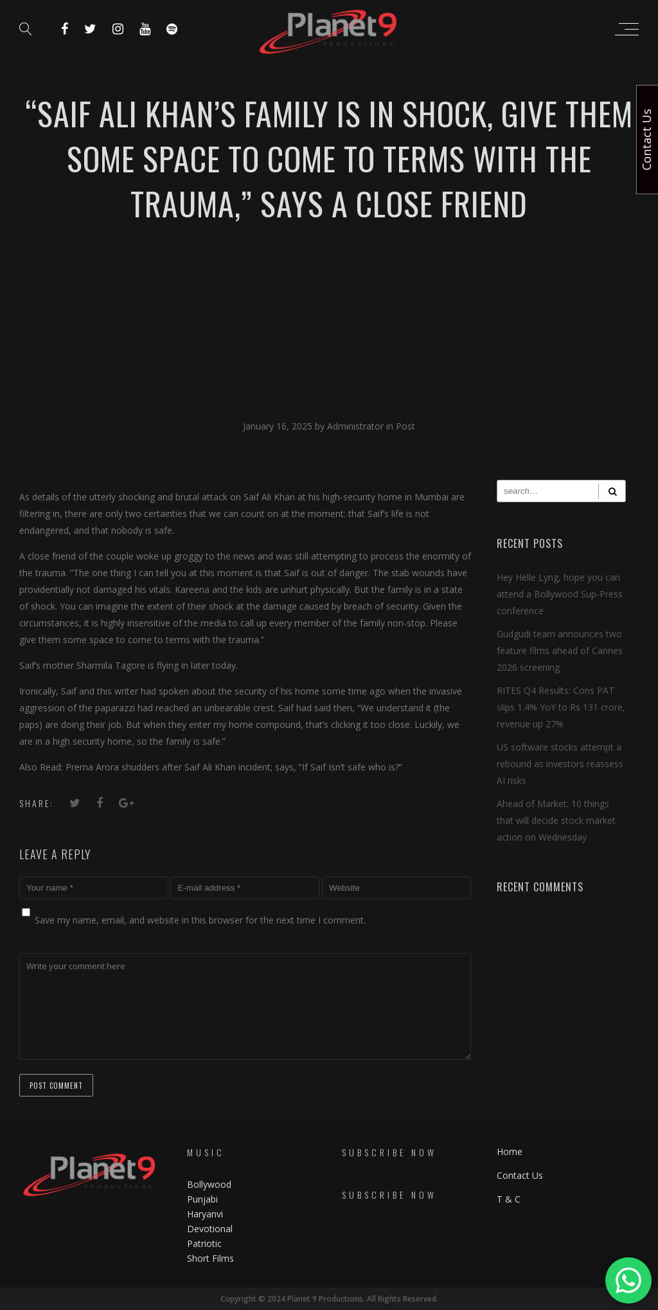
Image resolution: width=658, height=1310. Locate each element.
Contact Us (520, 1175)
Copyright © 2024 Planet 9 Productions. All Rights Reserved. (329, 1298)
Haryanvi (205, 1214)
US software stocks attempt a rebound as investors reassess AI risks (560, 764)
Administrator (356, 426)
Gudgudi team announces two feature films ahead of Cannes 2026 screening (560, 650)
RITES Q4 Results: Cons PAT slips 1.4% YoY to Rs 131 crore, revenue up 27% (561, 707)
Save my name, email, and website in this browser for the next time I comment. (200, 920)
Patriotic (205, 1243)
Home (509, 1151)
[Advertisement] (329, 322)
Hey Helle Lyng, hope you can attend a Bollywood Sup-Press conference (560, 594)
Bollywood (209, 1184)
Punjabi (202, 1199)
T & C (508, 1199)
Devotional (210, 1229)
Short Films (210, 1258)
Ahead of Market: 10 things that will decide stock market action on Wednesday (556, 820)
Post (405, 426)
